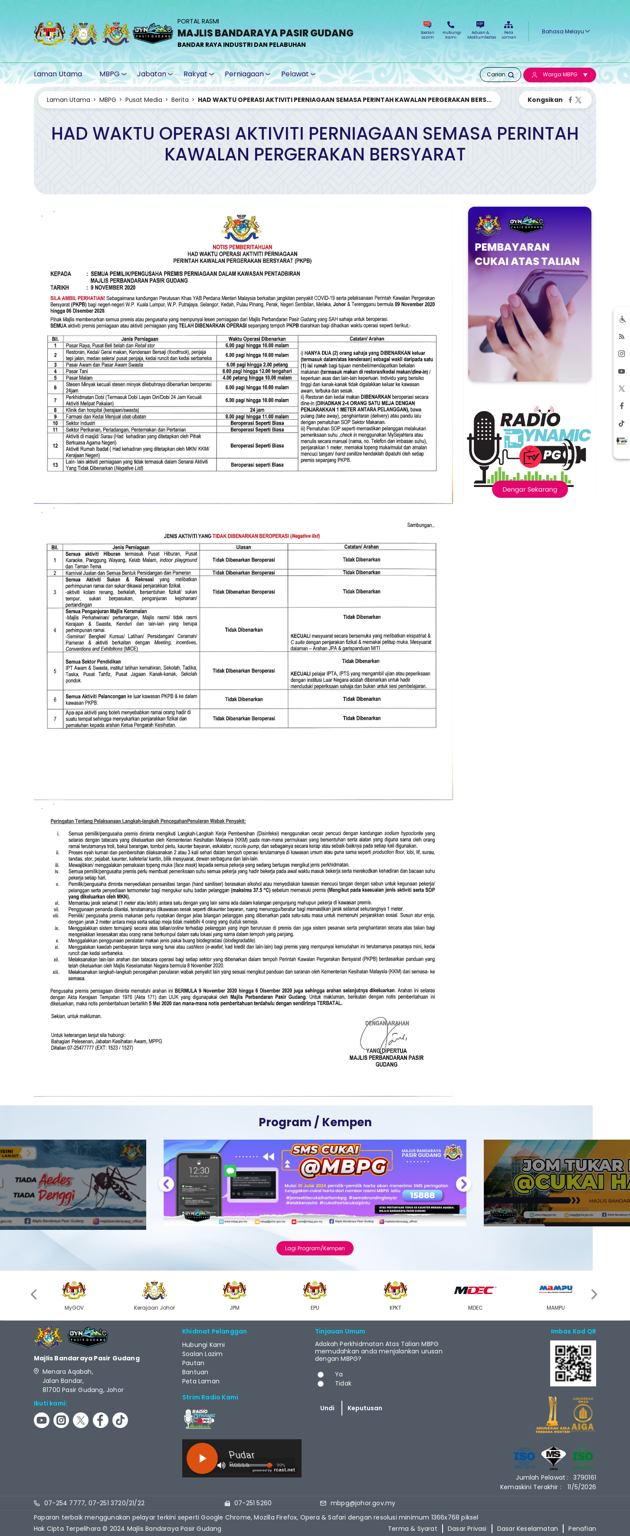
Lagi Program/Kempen (315, 1248)
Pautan (193, 1363)
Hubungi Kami (451, 30)
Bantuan (195, 1372)
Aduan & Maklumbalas (480, 30)
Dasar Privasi (467, 1528)
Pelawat (295, 74)
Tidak (343, 1383)
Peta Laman (508, 30)
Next (463, 1185)
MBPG (109, 74)
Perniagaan (244, 74)
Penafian (582, 1528)
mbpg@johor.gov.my (363, 1503)
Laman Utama (58, 74)
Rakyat (195, 74)
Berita (180, 99)
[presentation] (35, 1294)
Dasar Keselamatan (527, 1528)
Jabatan (151, 74)
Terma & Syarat (412, 1528)
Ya (339, 1374)
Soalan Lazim (427, 30)
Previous (166, 1185)
